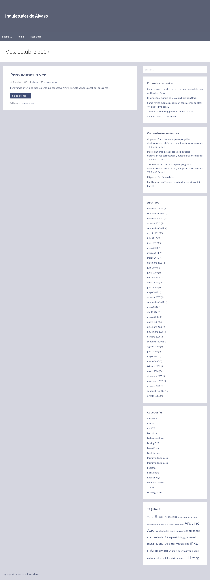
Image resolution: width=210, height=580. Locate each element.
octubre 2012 (153, 223)
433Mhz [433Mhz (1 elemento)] (161, 517)
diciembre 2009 (154, 262)
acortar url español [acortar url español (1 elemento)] (168, 524)
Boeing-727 (153, 443)
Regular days (153, 477)
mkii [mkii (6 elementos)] (151, 550)
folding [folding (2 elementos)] (180, 537)
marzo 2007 (153, 317)
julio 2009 (152, 267)
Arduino (151, 423)
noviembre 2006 (155, 331)
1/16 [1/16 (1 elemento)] (148, 517)
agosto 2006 (153, 346)
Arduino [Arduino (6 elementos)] (192, 523)
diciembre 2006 (154, 326)
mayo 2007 (152, 307)
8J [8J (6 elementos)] (156, 516)
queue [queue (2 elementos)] (195, 550)
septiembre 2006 (155, 341)
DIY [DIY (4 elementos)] (165, 537)
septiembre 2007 (155, 302)
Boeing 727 (8, 36)
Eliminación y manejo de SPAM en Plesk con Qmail (172, 97)
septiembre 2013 (155, 213)
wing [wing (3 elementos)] (195, 558)
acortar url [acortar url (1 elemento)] (157, 524)
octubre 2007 (153, 297)
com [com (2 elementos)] (182, 530)
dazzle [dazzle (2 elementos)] (159, 537)
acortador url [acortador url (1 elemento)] (182, 517)
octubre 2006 (153, 336)
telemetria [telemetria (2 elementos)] (170, 558)
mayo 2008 (152, 292)
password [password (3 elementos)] (161, 551)
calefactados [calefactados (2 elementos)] (162, 530)
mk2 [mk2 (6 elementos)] (194, 543)
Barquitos (152, 433)
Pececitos (152, 467)
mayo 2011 (152, 248)
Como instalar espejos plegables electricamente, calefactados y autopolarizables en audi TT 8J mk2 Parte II (174, 143)
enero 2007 (153, 321)
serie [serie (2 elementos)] (162, 558)
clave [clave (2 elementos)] (172, 530)
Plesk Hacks (153, 472)
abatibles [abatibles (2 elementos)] (172, 516)
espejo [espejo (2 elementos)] (172, 537)
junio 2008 (152, 287)
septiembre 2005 (155, 390)
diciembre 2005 (154, 376)
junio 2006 (152, 351)
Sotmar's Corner (155, 482)
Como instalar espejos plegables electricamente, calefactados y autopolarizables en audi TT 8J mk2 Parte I (174, 168)
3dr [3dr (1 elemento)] (152, 517)
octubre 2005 (153, 386)
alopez (35, 82)
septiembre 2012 (155, 228)
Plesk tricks (35, 36)
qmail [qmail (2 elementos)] (188, 550)
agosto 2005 (153, 395)
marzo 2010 (153, 257)
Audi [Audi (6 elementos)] (151, 530)
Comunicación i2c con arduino (162, 116)
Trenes (150, 487)
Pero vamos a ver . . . (31, 75)
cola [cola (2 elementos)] (177, 530)
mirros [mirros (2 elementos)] (185, 543)
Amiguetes (152, 418)
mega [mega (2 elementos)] (179, 543)
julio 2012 (152, 238)
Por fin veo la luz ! (166, 177)
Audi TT (22, 36)
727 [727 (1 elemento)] (166, 517)
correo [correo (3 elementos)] (151, 537)
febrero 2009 (153, 277)
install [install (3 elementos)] (151, 543)
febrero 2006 (153, 366)
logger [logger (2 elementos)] (171, 543)
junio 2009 (152, 272)
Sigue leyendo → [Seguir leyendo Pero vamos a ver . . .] (20, 95)
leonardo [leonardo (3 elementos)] (162, 543)
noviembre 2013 (155, 208)
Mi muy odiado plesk (157, 457)
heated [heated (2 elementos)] (192, 537)
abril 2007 (152, 312)
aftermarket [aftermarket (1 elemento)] (179, 524)
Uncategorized (28, 103)
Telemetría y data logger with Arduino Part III (170, 111)
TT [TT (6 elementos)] (189, 557)
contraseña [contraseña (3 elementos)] (192, 531)
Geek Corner (153, 453)
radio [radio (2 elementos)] (150, 558)
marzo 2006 (153, 361)
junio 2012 (152, 243)
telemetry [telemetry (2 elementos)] (182, 558)
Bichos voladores (155, 438)
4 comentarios (50, 82)
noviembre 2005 (155, 381)
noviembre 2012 (155, 218)
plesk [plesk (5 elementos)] (172, 550)
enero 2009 (153, 282)
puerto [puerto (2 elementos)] (181, 550)
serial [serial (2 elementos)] (156, 558)
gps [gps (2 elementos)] (186, 537)
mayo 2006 (152, 356)
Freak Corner (153, 448)
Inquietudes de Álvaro (26, 16)
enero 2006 (153, 371)
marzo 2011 (153, 252)
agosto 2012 (153, 233)
